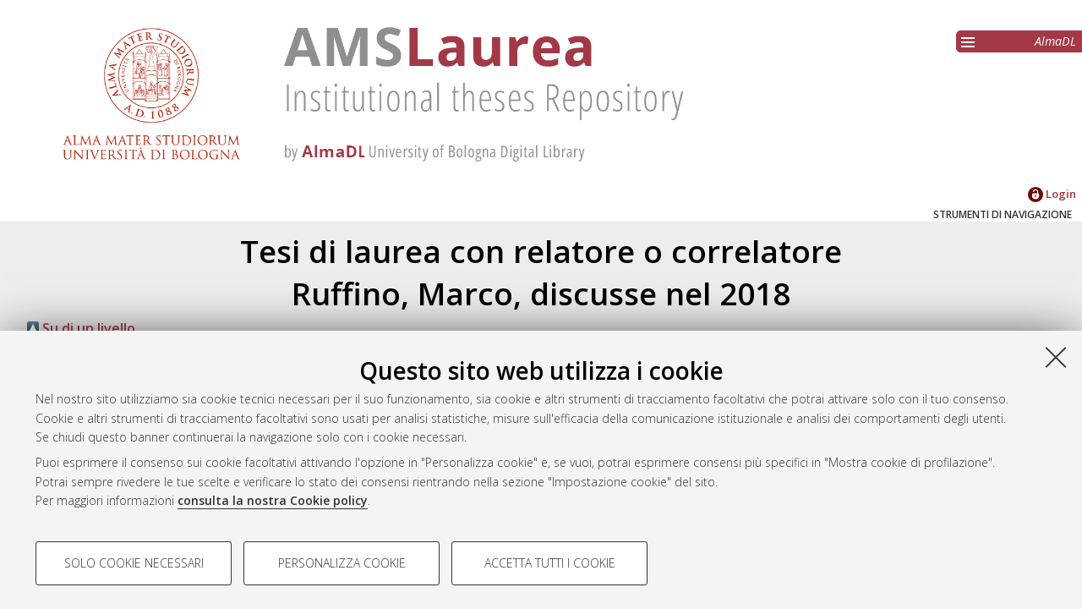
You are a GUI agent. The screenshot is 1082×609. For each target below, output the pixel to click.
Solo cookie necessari (134, 563)
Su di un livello (81, 328)
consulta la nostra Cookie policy (273, 500)
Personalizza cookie (342, 563)
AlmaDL (1055, 41)
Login (1052, 193)
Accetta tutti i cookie (549, 563)
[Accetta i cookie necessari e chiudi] (1055, 356)
